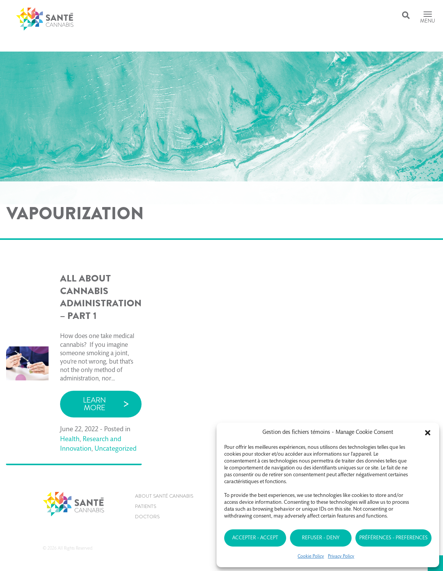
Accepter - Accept (255, 538)
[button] (428, 433)
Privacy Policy (341, 556)
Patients (145, 506)
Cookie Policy (311, 556)
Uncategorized (115, 449)
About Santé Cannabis (164, 496)
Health (70, 439)
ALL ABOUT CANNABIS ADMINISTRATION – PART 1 (101, 297)
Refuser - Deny (320, 538)
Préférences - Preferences (393, 538)
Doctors (147, 516)
